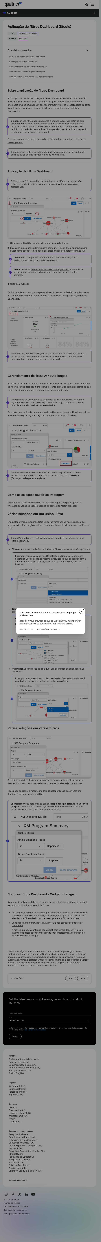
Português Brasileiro (47, 629)
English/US (24, 629)
